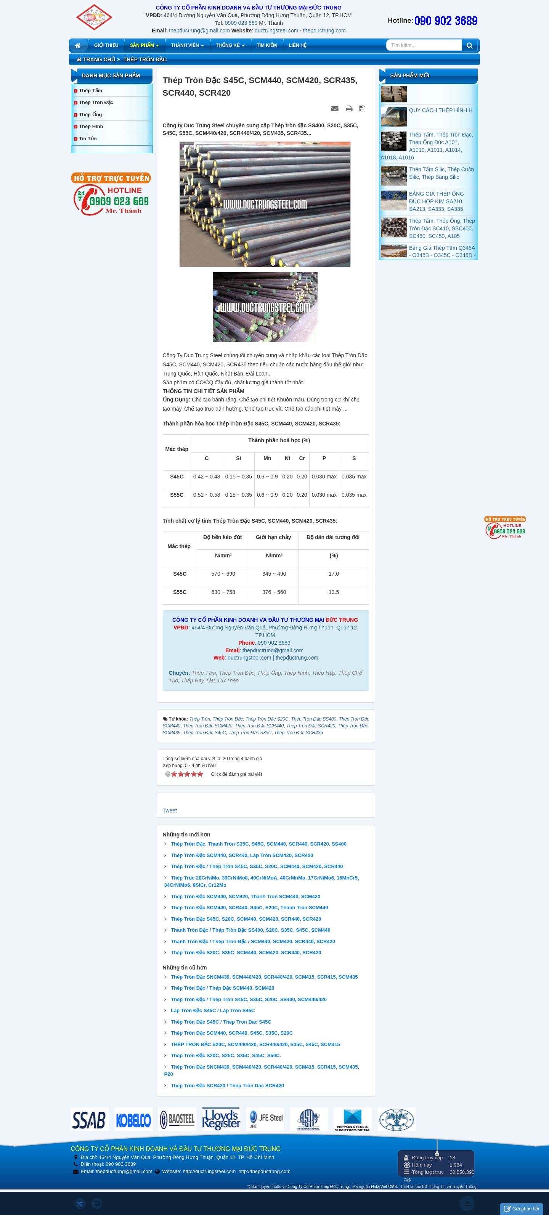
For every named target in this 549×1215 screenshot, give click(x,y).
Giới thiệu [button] (106, 45)
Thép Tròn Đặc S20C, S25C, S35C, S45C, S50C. (226, 1055)
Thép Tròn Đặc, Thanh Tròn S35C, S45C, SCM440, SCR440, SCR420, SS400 (259, 844)
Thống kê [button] (230, 47)
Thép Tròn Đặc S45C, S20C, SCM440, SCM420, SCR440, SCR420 (246, 919)
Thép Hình (91, 126)
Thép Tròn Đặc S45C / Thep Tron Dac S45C (221, 1022)
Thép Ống (90, 114)
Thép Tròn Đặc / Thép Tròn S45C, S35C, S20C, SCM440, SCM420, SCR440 (257, 866)
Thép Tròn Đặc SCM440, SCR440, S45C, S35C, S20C (232, 1033)
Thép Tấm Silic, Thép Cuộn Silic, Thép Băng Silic (441, 180)
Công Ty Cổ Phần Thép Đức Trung (318, 1187)
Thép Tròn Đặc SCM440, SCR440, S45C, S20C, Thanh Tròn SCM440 (249, 907)
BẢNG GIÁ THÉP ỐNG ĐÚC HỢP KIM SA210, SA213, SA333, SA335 (436, 208)
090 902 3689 (274, 643)
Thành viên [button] (187, 47)
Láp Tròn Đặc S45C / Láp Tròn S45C (213, 1010)
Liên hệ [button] (297, 45)
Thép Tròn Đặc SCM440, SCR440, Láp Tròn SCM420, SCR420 (242, 855)
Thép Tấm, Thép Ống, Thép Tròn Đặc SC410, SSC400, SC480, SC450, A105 (442, 235)
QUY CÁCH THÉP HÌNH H (440, 117)
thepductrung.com (324, 30)
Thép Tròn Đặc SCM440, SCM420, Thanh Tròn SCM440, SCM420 (245, 896)
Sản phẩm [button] (144, 47)
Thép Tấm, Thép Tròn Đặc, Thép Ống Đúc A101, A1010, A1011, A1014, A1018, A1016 (426, 152)
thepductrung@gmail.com (199, 30)
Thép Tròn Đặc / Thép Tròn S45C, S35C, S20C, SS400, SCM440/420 (249, 999)
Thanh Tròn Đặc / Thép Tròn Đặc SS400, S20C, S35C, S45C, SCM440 (251, 930)
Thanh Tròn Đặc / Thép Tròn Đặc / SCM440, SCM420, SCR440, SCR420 (253, 941)
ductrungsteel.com (276, 30)
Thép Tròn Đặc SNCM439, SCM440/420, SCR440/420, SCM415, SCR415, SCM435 (264, 977)
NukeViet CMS (384, 1187)
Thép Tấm (90, 90)
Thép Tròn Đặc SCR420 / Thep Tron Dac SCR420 (227, 1085)
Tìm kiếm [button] (267, 45)
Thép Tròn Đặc (96, 102)
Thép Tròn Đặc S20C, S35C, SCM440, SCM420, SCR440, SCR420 (246, 952)
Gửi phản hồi (521, 1209)
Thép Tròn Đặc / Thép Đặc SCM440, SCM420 (222, 988)
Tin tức (88, 138)
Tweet (170, 810)
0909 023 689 (241, 23)
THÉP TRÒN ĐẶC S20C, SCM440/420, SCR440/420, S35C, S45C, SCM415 (255, 1044)
